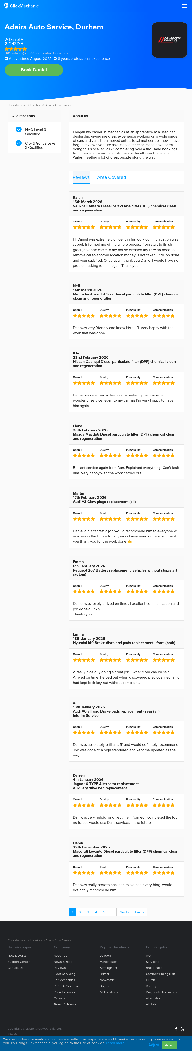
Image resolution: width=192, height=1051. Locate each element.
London (105, 955)
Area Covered (111, 177)
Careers (59, 998)
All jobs (151, 1004)
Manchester (108, 961)
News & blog (63, 961)
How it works (17, 955)
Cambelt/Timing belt (160, 974)
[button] (185, 6)
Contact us (16, 968)
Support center (19, 961)
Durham (89, 27)
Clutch (150, 980)
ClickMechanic (17, 105)
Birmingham (108, 968)
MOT (149, 955)
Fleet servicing (64, 974)
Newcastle (107, 980)
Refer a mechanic (67, 986)
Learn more (115, 1043)
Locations (36, 105)
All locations (109, 992)
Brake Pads (154, 968)
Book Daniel (34, 69)
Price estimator (64, 992)
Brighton (106, 986)
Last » (139, 912)
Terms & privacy (65, 1004)
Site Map (13, 1034)
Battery (151, 986)
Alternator (153, 998)
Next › (124, 912)
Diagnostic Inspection (161, 992)
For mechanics (64, 980)
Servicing (152, 961)
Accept (169, 1045)
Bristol (104, 974)
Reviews (81, 177)
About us (60, 955)
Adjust (153, 1045)
